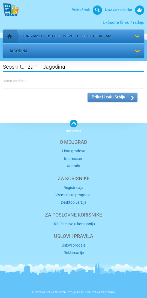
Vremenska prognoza (73, 195)
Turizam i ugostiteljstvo (48, 36)
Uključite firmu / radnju (123, 22)
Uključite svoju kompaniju (73, 224)
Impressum (73, 158)
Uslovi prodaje (73, 245)
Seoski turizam (96, 36)
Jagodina (18, 51)
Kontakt (73, 166)
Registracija (73, 187)
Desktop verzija (73, 202)
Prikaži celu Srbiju (108, 97)
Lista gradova (73, 151)
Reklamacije (74, 252)
